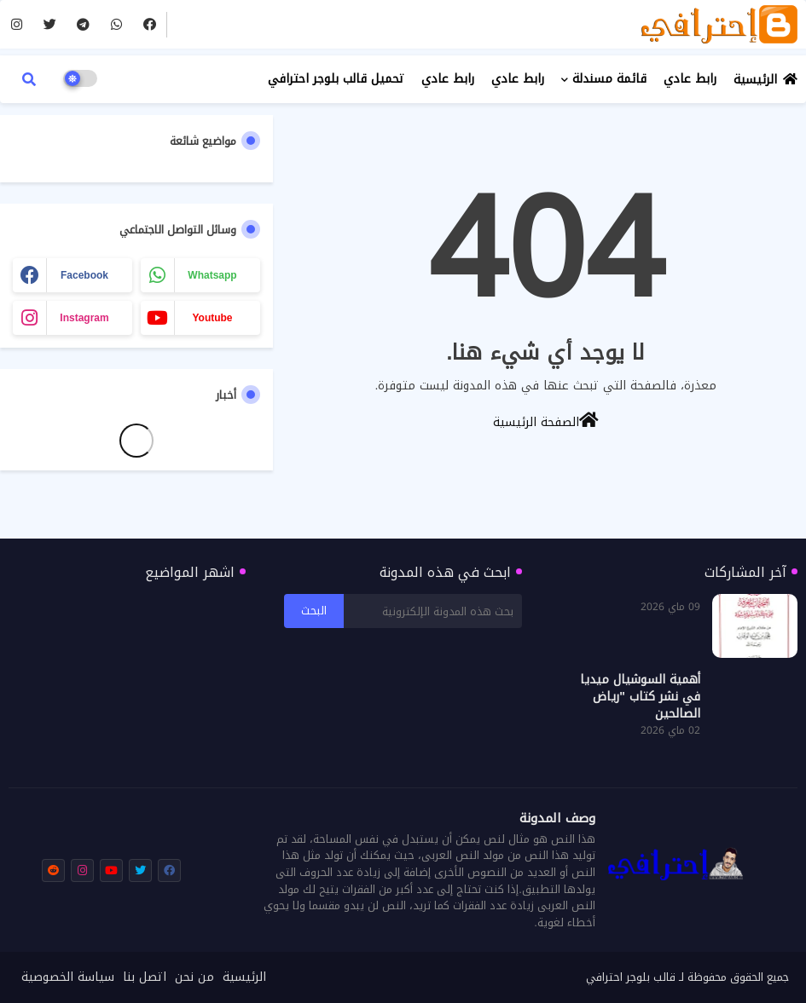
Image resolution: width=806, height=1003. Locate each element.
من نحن (194, 977)
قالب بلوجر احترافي (631, 977)
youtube (212, 317)
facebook (84, 275)
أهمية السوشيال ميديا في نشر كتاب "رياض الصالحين (640, 697)
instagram (84, 317)
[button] (29, 79)
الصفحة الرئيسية (546, 421)
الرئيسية (755, 79)
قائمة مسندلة (609, 78)
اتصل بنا (144, 977)
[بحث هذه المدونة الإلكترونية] (433, 611)
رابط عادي (690, 78)
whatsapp (212, 275)
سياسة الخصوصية (67, 977)
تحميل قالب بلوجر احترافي (336, 78)
